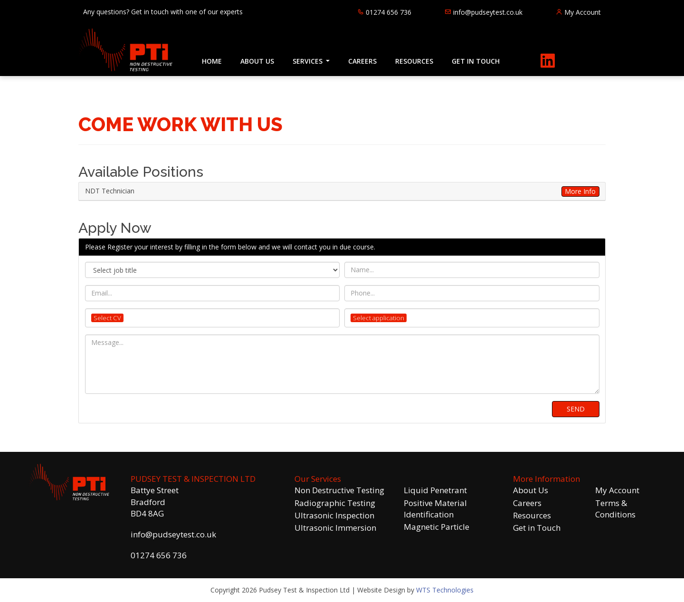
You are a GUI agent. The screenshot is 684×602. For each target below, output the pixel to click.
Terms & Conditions (615, 508)
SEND (576, 408)
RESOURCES (414, 61)
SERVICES (308, 61)
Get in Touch (536, 527)
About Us (530, 490)
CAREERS (362, 61)
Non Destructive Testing (339, 490)
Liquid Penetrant (435, 490)
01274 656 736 (159, 555)
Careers (527, 502)
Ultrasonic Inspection (334, 515)
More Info (580, 191)
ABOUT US (257, 61)
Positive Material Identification (435, 508)
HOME (212, 61)
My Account (617, 490)
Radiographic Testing (334, 502)
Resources (532, 515)
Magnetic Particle (436, 526)
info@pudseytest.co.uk (173, 534)
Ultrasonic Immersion (335, 527)
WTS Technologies (445, 589)
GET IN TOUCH (476, 61)
